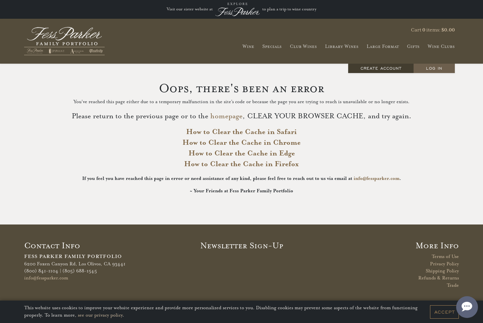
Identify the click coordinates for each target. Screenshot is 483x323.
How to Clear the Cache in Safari (241, 132)
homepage (226, 116)
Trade (453, 285)
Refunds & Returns (438, 278)
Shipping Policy (442, 271)
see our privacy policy (100, 315)
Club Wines (303, 46)
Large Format (383, 46)
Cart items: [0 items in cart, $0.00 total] (433, 30)
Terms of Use (445, 256)
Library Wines (342, 46)
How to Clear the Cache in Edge (242, 153)
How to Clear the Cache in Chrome (241, 143)
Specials (272, 46)
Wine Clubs (441, 46)
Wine (248, 46)
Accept (444, 312)
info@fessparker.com (376, 178)
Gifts (413, 46)
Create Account (381, 68)
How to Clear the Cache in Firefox (241, 164)
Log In (434, 68)
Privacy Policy (444, 264)
